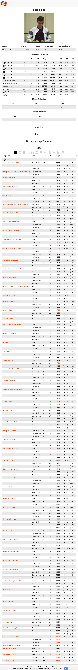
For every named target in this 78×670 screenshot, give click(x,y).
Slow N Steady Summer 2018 (11, 325)
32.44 (53, 68)
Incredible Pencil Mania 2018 (11, 369)
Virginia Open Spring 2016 (10, 560)
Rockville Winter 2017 (9, 478)
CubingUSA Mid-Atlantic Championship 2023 (16, 172)
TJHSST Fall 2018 (7, 310)
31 (62, 107)
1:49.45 (52, 74)
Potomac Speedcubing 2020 (11, 230)
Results (39, 127)
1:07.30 (44, 86)
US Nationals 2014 (8, 660)
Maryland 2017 (7, 410)
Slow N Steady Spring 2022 (10, 213)
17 (12, 107)
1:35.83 (44, 74)
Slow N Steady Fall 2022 (10, 195)
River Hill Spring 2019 (9, 278)
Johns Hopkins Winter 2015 (11, 645)
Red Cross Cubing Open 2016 (11, 581)
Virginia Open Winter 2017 (10, 469)
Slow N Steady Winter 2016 (10, 569)
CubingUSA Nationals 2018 (11, 333)
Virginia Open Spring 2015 (10, 637)
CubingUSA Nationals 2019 (11, 260)
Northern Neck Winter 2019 (11, 295)
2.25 (45, 92)
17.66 (53, 95)
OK (65, 668)
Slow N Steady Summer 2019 (11, 248)
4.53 (45, 89)
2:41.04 (52, 77)
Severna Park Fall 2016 (9, 498)
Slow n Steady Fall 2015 (9, 610)
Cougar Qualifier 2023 (9, 177)
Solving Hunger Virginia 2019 (11, 239)
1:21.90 (52, 86)
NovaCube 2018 (7, 360)
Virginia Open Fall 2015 (9, 601)
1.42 (45, 65)
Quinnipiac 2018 (7, 319)
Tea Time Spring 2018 (9, 351)
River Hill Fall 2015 (8, 590)
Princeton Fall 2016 (8, 507)
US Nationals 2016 (8, 531)
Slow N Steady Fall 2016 (10, 519)
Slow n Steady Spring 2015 (10, 628)
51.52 (45, 71)
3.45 (53, 92)
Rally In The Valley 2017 (9, 422)
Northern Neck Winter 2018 (11, 381)
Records (39, 134)
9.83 (45, 83)
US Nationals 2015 (8, 622)
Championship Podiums (39, 141)
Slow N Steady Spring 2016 (10, 539)
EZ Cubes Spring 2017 (9, 439)
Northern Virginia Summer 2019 (12, 269)
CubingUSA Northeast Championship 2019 (15, 286)
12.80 (53, 83)
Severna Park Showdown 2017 (12, 389)
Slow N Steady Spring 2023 (10, 186)
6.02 (45, 62)
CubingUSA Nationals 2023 (11, 163)
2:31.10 (44, 77)
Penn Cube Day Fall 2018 (10, 301)
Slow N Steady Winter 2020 (10, 222)
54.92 (53, 71)
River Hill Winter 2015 (9, 648)
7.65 (53, 89)
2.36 (53, 65)
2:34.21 (52, 80)
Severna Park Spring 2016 (10, 551)
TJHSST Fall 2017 (7, 401)
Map (39, 148)
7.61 (53, 62)
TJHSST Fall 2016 (7, 487)
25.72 (45, 68)
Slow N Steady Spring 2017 (10, 448)
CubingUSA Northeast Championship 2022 (15, 204)
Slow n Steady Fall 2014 (9, 654)
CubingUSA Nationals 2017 (11, 431)
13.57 (45, 95)
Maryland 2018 (7, 342)
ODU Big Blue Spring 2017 (10, 460)
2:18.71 (44, 80)
